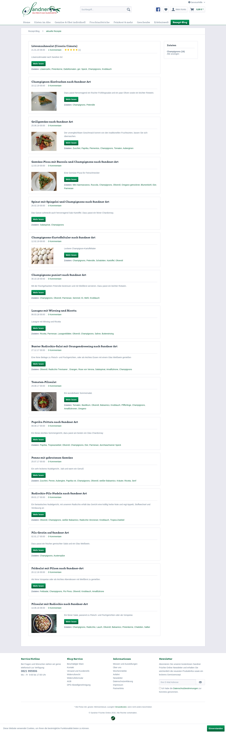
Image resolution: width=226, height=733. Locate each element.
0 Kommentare (55, 85)
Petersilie (90, 105)
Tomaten (118, 148)
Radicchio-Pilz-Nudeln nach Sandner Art (59, 493)
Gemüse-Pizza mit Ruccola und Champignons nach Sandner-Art (74, 161)
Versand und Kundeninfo (78, 671)
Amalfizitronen (70, 408)
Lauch (99, 627)
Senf (134, 481)
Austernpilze (59, 555)
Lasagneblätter (64, 333)
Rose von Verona (86, 369)
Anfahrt (116, 674)
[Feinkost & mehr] (123, 22)
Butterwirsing (108, 333)
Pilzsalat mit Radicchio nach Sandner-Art (59, 604)
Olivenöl (117, 185)
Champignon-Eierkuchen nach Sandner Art (61, 81)
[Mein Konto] (179, 9)
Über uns (117, 667)
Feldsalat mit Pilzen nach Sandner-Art (57, 568)
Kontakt (70, 667)
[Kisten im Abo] (42, 22)
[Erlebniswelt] (161, 22)
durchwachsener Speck (110, 445)
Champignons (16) (176, 51)
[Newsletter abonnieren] (200, 682)
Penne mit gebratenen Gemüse (52, 457)
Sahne (98, 333)
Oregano (82, 408)
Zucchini (76, 148)
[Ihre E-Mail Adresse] (177, 682)
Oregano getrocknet (131, 185)
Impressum (118, 685)
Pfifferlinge (126, 405)
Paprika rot (71, 481)
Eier (154, 185)
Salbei (147, 627)
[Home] (26, 22)
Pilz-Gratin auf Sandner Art (50, 532)
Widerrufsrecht (73, 674)
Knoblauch (107, 69)
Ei (82, 298)
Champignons (94, 69)
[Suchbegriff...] (106, 9)
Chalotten (138, 627)
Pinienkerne (57, 69)
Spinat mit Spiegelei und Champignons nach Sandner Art (70, 201)
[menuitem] (106, 9)
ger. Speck (82, 69)
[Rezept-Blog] (180, 22)
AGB (69, 681)
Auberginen (128, 148)
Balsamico (105, 405)
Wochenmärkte (120, 671)
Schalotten (101, 260)
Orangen (73, 369)
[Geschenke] (143, 22)
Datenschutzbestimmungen (185, 688)
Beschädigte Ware (75, 664)
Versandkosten (121, 707)
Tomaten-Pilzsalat (43, 382)
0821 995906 (29, 671)
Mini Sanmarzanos (81, 185)
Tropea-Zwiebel (117, 520)
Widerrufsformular (75, 678)
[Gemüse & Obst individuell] (70, 22)
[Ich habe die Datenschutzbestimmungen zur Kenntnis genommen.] (160, 688)
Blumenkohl (146, 185)
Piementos (94, 148)
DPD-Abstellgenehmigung (79, 685)
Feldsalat (44, 591)
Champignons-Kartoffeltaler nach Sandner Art (63, 237)
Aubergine (60, 481)
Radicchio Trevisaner (58, 369)
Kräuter (120, 481)
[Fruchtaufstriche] (100, 22)
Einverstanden (216, 728)
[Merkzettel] (166, 9)
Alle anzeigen (173, 54)
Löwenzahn (45, 69)
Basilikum (86, 405)
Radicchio (90, 627)
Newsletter (118, 678)
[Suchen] (128, 9)
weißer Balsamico (107, 481)
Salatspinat (45, 225)
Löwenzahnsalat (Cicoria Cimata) (54, 46)
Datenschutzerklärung (123, 681)
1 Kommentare (55, 50)
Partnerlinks (118, 688)
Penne (52, 481)
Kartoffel (110, 260)
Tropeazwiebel (54, 445)
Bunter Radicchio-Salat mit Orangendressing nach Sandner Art (74, 346)
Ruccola (94, 185)
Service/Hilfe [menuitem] (195, 2)
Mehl (86, 298)
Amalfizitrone (112, 369)
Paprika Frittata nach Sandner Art (54, 421)
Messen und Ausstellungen (125, 664)
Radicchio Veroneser (88, 520)
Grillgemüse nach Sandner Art (52, 121)
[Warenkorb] (197, 9)
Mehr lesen (38, 63)
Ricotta (43, 333)
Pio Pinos (67, 591)
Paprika (85, 148)
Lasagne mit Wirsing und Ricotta (54, 310)
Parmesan (68, 188)
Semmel (76, 298)
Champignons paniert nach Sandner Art (58, 274)
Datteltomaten (70, 69)
